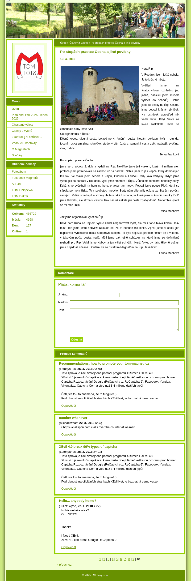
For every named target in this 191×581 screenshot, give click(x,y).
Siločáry (17, 155)
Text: (61, 310)
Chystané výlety (22, 124)
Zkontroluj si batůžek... (27, 137)
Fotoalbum (19, 171)
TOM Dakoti (20, 196)
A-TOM (16, 184)
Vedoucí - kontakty (24, 143)
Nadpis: (63, 302)
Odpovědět (68, 405)
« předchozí (64, 564)
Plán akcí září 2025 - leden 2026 (30, 116)
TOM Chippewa (22, 190)
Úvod (63, 42)
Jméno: (63, 294)
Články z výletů (79, 42)
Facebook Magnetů (25, 177)
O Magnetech (21, 149)
